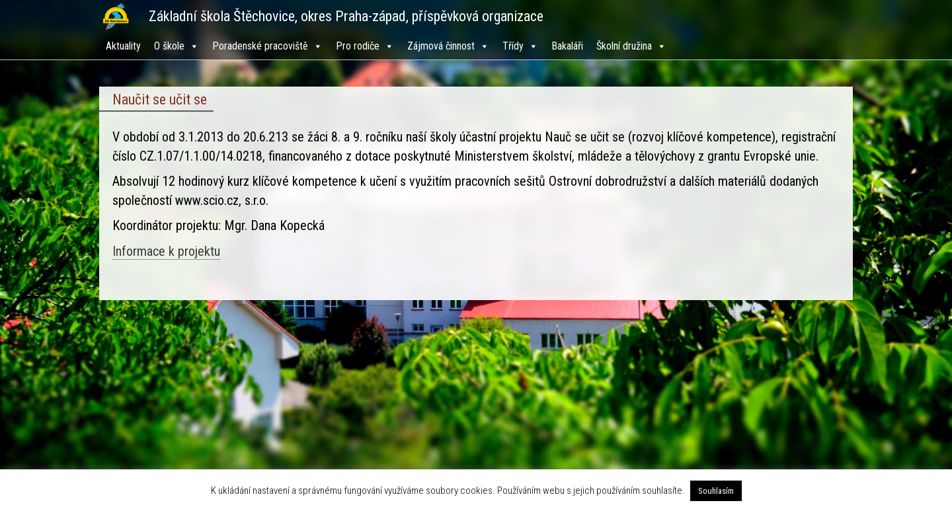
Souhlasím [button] (716, 491)
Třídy (520, 46)
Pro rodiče (365, 46)
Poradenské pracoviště (267, 46)
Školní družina (631, 46)
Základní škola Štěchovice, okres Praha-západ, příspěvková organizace (346, 16)
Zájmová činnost (448, 46)
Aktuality (123, 46)
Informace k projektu (166, 251)
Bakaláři (567, 46)
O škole (176, 46)
